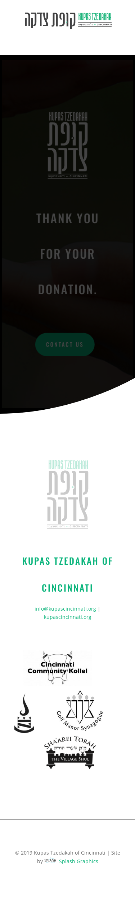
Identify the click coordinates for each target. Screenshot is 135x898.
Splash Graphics (78, 861)
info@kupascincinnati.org (65, 608)
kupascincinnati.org (67, 616)
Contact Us (65, 344)
